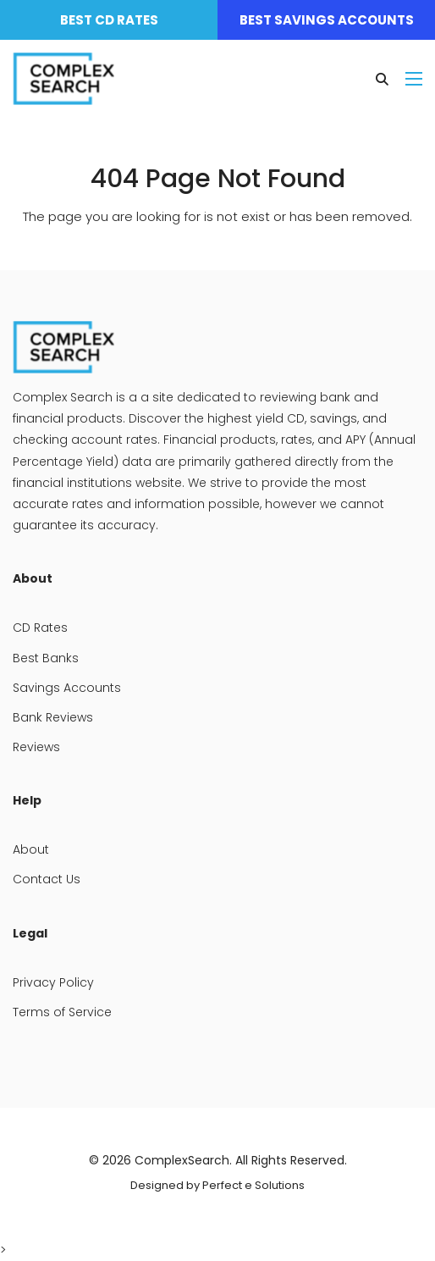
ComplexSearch (182, 1160)
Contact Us (46, 879)
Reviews (36, 746)
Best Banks (46, 658)
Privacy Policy (53, 982)
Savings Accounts (67, 687)
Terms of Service (62, 1012)
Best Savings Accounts (327, 20)
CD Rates (40, 627)
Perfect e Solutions (253, 1185)
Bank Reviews (53, 717)
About (31, 849)
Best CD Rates (109, 20)
